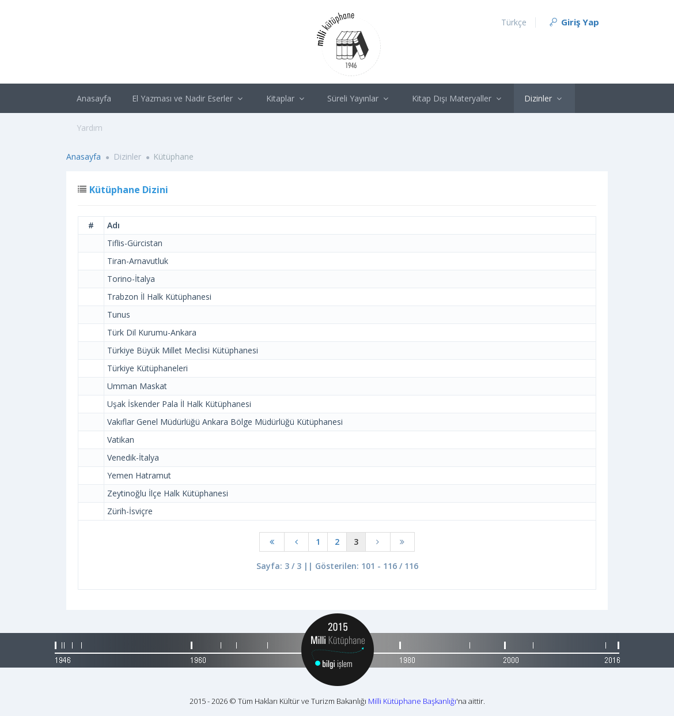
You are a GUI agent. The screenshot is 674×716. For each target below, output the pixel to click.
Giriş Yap (573, 22)
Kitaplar (286, 98)
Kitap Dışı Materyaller (458, 98)
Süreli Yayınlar (359, 98)
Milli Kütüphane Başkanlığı (412, 701)
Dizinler (544, 98)
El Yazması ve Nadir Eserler (188, 98)
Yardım (90, 127)
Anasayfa (94, 98)
